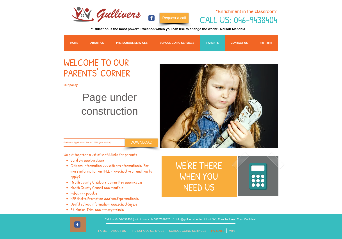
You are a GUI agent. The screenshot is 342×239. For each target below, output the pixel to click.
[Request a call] (174, 18)
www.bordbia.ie (94, 160)
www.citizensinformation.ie (122, 165)
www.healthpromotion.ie (121, 198)
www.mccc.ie (133, 182)
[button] (266, 43)
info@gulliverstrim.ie (188, 219)
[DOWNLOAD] (141, 143)
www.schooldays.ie (124, 204)
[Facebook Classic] (151, 18)
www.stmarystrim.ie (109, 209)
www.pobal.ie (88, 193)
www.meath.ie (113, 187)
